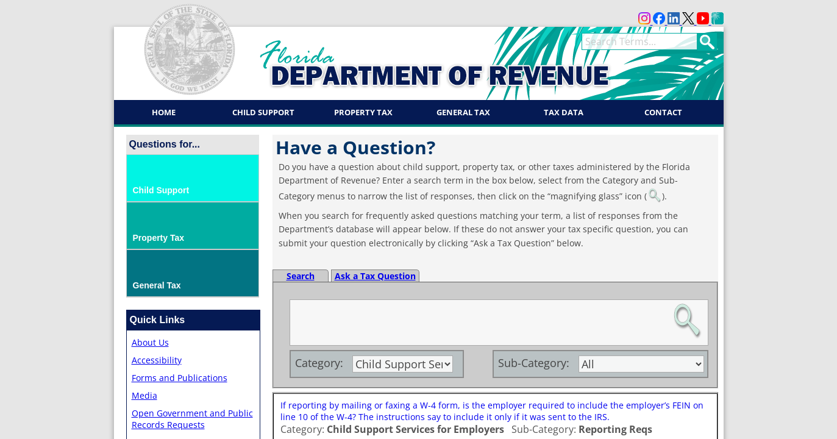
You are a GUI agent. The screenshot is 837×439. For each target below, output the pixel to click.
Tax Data (563, 112)
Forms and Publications (179, 378)
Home (164, 112)
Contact (663, 112)
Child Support (263, 112)
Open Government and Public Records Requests (192, 418)
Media (144, 395)
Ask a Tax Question (375, 276)
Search (301, 276)
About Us (150, 342)
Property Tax (363, 112)
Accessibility (157, 360)
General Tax (463, 112)
